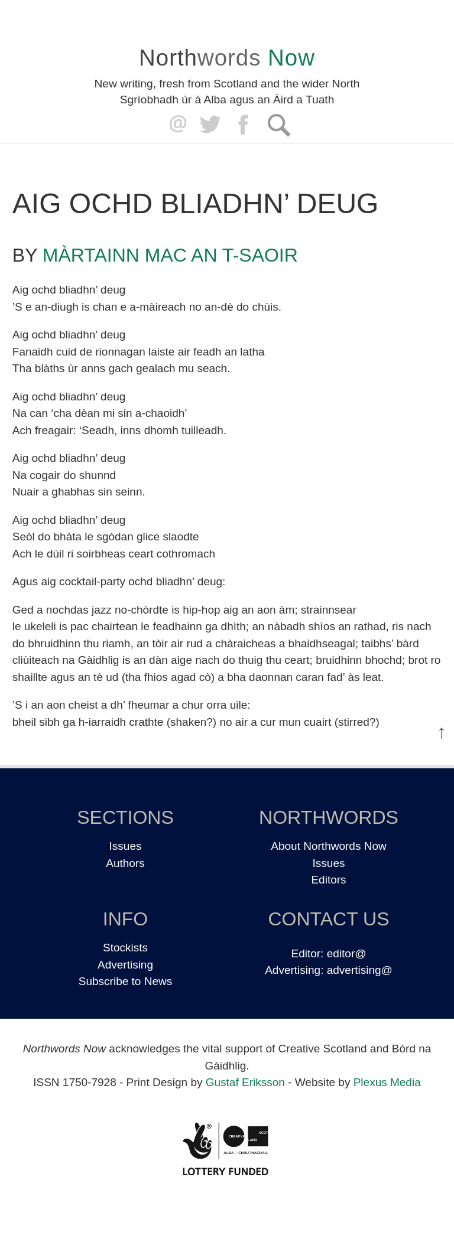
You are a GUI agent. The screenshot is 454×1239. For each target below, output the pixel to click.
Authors (125, 863)
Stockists (125, 947)
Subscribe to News (125, 981)
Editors (328, 879)
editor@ (347, 953)
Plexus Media (387, 1082)
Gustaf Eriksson (245, 1082)
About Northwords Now (328, 846)
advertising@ (360, 970)
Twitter (209, 125)
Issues (125, 846)
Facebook (244, 125)
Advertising (125, 964)
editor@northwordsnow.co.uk (175, 125)
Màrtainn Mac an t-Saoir (170, 255)
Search (278, 125)
